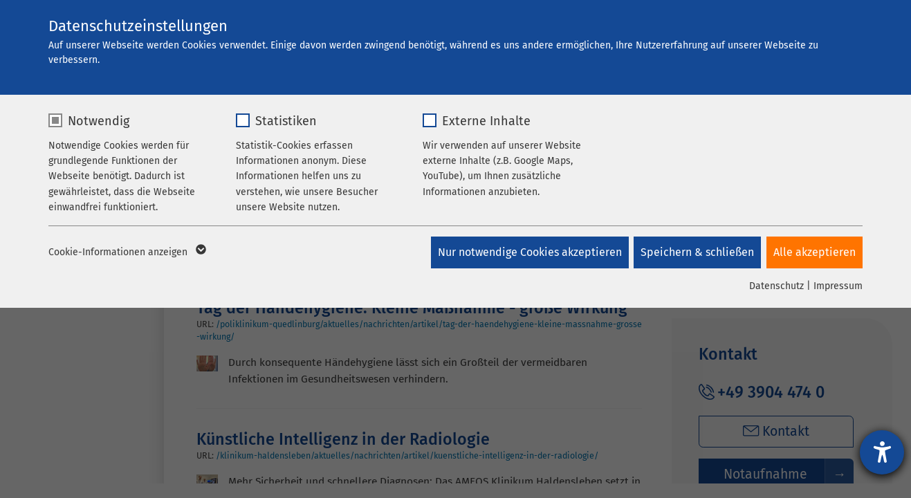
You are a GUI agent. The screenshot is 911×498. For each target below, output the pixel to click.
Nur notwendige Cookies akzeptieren (526, 252)
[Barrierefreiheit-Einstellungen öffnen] (882, 452)
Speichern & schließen (696, 252)
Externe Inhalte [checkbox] (486, 121)
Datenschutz (776, 286)
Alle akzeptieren (814, 252)
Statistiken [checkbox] (286, 121)
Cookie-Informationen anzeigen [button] (126, 252)
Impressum (838, 286)
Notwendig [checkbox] (98, 121)
